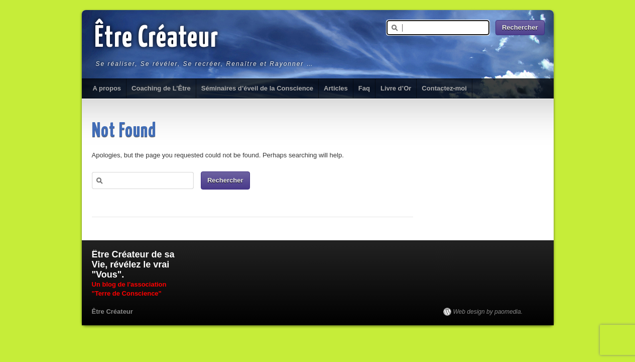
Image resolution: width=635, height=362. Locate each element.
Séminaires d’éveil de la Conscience (257, 88)
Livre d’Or (395, 88)
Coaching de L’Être (161, 88)
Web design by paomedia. (488, 311)
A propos (107, 88)
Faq (364, 88)
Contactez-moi (444, 88)
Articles (336, 88)
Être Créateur (156, 39)
